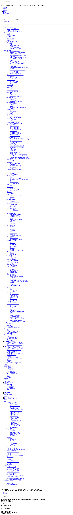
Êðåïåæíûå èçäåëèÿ (11, 355)
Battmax (12, 93)
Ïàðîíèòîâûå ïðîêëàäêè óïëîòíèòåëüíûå (15, 358)
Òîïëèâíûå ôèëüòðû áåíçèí (15, 296)
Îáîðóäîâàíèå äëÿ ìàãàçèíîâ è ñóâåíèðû (15, 75)
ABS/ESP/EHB (13, 275)
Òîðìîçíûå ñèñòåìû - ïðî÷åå (15, 285)
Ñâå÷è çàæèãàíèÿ (11, 225)
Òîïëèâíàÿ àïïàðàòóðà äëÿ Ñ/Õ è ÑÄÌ (15, 347)
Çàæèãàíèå (9, 162)
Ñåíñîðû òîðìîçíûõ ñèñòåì (15, 78)
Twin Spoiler (13, 310)
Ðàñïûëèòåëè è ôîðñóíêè (12, 337)
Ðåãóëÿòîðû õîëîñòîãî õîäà (16, 101)
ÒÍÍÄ (8, 40)
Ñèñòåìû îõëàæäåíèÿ (14, 182)
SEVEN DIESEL (8, 397)
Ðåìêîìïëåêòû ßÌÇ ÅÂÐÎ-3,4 (13, 472)
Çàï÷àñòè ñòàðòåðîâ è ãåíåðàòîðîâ (14, 169)
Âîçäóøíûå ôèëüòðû (14, 294)
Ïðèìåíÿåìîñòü (7, 21)
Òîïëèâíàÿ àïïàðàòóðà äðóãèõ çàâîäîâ (15, 348)
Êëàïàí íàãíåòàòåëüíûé (12, 351)
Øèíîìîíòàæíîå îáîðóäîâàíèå (15, 73)
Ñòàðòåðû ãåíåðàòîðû (12, 240)
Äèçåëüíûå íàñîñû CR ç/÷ (15, 127)
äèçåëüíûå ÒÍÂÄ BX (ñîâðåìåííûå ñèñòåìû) (19, 157)
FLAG (5, 391)
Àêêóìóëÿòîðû (10, 92)
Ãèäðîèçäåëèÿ (10, 42)
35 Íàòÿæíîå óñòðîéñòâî (15, 424)
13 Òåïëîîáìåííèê (13, 418)
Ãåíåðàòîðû (12, 243)
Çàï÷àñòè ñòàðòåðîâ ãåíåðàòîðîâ (17, 172)
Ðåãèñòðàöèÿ (6, 13)
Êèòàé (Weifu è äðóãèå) (9, 341)
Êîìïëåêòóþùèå (10, 44)
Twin (11, 309)
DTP (5, 383)
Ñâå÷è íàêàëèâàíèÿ (11, 236)
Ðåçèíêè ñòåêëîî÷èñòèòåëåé (16, 320)
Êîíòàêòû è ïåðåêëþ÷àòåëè (15, 178)
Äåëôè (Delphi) (7, 365)
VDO (5, 399)
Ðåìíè (8, 203)
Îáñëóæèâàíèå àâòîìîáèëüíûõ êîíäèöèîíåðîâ (19, 67)
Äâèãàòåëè (12, 403)
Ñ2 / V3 (11, 314)
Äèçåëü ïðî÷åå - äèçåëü (15, 200)
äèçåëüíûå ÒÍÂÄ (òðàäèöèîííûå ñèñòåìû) (19, 156)
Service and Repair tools (12, 90)
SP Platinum (12, 229)
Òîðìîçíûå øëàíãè (13, 258)
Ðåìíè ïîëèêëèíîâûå (14, 210)
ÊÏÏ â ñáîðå (12, 430)
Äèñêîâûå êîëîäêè (13, 271)
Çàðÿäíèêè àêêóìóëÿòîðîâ (15, 195)
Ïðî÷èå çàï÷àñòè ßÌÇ (11, 439)
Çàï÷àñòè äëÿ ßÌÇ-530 (12, 448)
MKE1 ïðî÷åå (10, 85)
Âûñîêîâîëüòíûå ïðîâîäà (15, 163)
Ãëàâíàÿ (5, 7)
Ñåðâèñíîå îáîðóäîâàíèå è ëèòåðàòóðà (12, 480)
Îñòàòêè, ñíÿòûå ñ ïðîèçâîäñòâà (14, 48)
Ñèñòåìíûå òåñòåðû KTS (15, 53)
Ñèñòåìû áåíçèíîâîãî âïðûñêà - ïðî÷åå (18, 107)
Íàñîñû (11, 106)
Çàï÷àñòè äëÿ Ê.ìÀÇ (11, 453)
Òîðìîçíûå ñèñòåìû (11, 274)
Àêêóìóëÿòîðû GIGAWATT (16, 96)
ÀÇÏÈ (5, 322)
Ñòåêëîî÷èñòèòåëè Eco (15, 315)
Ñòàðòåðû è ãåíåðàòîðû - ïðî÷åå (17, 250)
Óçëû (8, 286)
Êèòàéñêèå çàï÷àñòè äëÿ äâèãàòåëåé (15, 455)
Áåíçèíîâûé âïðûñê (11, 102)
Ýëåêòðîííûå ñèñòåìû (11, 35)
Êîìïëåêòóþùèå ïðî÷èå (14, 47)
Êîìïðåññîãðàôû (13, 62)
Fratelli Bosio (7, 392)
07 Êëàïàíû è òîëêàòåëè (15, 412)
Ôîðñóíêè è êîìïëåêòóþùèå (12, 331)
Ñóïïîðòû (9, 251)
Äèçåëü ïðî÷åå (10, 118)
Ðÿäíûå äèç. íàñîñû (14, 134)
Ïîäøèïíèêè (9, 360)
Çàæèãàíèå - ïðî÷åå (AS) (15, 165)
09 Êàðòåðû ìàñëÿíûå (14, 414)
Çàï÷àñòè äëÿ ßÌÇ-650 (12, 447)
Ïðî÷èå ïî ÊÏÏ (12, 435)
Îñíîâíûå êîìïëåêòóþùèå (12, 332)
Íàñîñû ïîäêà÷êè (13, 131)
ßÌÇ (5, 401)
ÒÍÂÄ (8, 34)
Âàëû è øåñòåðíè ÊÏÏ (14, 432)
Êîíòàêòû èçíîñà (13, 272)
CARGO (6, 379)
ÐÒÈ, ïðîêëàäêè (13, 443)
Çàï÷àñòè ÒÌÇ (10, 454)
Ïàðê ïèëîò (9, 192)
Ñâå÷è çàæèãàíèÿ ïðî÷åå (15, 235)
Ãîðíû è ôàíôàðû (10, 112)
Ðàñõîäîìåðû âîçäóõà (11, 199)
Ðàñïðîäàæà (9, 428)
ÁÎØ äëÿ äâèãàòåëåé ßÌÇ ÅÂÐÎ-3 (14, 31)
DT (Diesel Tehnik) (8, 382)
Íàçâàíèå (3, 19)
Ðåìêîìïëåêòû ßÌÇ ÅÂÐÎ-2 (13, 470)
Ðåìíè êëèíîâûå (13, 209)
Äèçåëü (11, 60)
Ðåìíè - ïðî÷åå (13, 208)
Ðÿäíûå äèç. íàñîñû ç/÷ (15, 136)
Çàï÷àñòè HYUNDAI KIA (13, 452)
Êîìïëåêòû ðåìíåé (13, 205)
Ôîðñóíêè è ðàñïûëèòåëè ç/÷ (16, 152)
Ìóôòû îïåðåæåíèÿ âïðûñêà (13, 41)
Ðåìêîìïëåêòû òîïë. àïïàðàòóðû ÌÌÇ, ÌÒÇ (15, 477)
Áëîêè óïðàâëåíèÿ (11, 109)
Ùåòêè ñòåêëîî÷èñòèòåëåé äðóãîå (14, 317)
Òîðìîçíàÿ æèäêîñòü (11, 259)
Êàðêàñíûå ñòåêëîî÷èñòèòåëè (16, 312)
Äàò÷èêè (12, 104)
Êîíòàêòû (5, 10)
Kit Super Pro (13, 269)
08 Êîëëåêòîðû (13, 413)
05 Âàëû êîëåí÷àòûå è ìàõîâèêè (16, 409)
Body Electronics (11, 80)
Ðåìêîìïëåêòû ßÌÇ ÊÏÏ (11, 473)
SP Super (12, 231)
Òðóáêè (9, 459)
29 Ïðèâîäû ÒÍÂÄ (14, 423)
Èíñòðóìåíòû (12, 445)
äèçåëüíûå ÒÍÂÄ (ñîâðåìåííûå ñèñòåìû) (18, 154)
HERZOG (6, 393)
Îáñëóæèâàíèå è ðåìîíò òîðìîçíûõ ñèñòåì (18, 280)
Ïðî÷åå (8, 194)
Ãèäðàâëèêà (12, 277)
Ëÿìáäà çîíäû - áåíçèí (14, 189)
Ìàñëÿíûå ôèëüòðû (14, 295)
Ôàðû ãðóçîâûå (13, 290)
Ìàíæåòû (9, 356)
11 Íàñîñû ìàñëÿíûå (14, 416)
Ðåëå (11, 83)
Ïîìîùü (4, 11)
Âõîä (4, 3)
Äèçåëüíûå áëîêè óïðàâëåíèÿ (13, 122)
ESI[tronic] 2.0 (10, 482)
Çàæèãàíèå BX (13, 167)
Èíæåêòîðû (12, 143)
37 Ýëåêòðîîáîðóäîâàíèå (15, 426)
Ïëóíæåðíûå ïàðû (13, 121)
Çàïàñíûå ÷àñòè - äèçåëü (15, 142)
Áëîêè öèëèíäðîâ (13, 404)
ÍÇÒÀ (5, 328)
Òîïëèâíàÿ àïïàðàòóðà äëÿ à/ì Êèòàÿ (15, 342)
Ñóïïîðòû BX (13, 254)
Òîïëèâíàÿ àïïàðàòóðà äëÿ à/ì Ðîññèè (15, 343)
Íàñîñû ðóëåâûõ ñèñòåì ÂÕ (16, 214)
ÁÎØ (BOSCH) (7, 50)
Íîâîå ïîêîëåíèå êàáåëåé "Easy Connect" (18, 55)
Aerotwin (12, 305)
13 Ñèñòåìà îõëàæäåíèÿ (15, 417)
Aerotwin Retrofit (14, 306)
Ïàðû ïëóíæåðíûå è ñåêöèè (12, 338)
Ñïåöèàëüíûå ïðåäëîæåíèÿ (9, 27)
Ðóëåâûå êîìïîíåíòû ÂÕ (15, 215)
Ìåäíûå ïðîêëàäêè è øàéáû (12, 357)
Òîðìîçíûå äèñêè (10, 264)
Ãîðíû (11, 113)
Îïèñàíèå (5, 493)
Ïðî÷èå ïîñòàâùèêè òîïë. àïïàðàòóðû (12, 346)
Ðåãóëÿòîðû (12, 245)
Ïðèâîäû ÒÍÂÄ (10, 457)
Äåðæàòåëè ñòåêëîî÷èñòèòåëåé (17, 319)
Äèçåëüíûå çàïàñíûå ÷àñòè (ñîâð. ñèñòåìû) (19, 138)
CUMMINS (7, 381)
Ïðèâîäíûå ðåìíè (13, 207)
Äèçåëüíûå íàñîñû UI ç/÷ (15, 129)
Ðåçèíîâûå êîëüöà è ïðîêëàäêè (13, 363)
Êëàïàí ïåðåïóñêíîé (11, 352)
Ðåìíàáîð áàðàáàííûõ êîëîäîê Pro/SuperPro (19, 281)
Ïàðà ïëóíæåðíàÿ (10, 386)
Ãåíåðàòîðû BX (13, 244)
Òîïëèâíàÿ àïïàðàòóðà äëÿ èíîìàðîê (14, 345)
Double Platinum (13, 226)
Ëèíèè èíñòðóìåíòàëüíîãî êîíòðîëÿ (17, 63)
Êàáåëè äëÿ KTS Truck (15, 56)
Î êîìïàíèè (5, 8)
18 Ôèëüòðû (12, 422)
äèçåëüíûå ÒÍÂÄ (13, 153)
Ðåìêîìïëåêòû (7, 465)
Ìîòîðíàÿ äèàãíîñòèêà (14, 65)
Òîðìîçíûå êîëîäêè (11, 266)
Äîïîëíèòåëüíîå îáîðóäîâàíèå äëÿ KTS (18, 57)
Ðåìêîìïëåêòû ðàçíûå (11, 474)
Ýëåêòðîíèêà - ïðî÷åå (14, 183)
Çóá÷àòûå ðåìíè (13, 204)
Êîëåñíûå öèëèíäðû (11, 173)
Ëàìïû (8, 184)
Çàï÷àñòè (9, 367)
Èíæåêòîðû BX (13, 144)
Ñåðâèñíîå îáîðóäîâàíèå (12, 373)
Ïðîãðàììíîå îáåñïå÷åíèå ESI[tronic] (17, 52)
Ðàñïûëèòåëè (10, 37)
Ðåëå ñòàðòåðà (13, 246)
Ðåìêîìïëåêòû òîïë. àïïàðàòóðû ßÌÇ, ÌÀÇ (16, 478)
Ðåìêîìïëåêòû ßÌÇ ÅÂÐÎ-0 (13, 468)
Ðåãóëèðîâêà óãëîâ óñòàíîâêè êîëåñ (17, 70)
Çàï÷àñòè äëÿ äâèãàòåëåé (10, 450)
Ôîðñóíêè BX (13, 149)
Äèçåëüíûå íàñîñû (11, 124)
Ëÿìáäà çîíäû (10, 187)
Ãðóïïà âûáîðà (10, 114)
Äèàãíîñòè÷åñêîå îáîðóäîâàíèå (13, 51)
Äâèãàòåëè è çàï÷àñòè (12, 402)
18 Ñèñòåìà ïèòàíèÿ (14, 419)
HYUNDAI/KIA (8, 394)
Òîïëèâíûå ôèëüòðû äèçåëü (15, 297)
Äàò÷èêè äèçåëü (13, 100)
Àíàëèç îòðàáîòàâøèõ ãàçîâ (16, 58)
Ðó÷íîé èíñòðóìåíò (14, 71)
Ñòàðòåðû (12, 248)
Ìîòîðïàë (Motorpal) (8, 335)
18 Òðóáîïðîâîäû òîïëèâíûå (15, 421)
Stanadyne (6, 378)
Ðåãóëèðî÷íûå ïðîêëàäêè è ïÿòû (14, 362)
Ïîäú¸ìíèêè (12, 68)
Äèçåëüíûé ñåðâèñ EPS (15, 61)
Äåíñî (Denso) (7, 366)
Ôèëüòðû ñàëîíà (13, 300)
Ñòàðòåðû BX (13, 249)
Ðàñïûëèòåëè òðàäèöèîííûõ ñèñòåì (17, 147)
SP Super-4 (12, 234)
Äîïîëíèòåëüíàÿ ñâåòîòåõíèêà (16, 219)
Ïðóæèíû (12, 46)
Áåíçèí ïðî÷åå (10, 97)
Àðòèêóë (4, 18)
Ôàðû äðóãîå (12, 291)
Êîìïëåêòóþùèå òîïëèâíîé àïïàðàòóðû (15, 353)
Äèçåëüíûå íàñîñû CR (14, 126)
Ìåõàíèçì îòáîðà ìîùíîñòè (15, 433)
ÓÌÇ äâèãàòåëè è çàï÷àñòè (13, 462)
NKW (11, 307)
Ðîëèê (11, 211)
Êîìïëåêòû (12, 407)
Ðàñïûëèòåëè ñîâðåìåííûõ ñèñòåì (17, 146)
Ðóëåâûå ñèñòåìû (11, 213)
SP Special (12, 230)
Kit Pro (11, 267)
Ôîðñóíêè (9, 36)
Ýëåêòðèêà (9, 464)
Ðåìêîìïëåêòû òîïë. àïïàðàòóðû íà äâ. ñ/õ (15, 479)
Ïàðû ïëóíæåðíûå (10, 39)
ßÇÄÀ (5, 32)
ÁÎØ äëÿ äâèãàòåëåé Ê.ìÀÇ (13, 29)
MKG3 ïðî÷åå (10, 87)
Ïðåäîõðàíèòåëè (13, 82)
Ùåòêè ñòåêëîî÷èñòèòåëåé (13, 304)
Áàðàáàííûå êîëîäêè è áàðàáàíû (16, 276)
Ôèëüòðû (9, 292)
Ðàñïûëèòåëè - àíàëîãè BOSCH (14, 327)
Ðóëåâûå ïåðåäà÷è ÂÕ (15, 216)
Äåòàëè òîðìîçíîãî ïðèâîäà (12, 116)
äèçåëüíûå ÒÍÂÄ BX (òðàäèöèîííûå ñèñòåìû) (19, 158)
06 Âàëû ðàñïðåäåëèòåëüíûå (16, 411)
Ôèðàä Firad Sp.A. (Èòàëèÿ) (10, 398)
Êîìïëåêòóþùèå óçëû (14, 45)
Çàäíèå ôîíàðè (13, 220)
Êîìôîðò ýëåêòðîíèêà (11, 175)
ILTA (5, 396)
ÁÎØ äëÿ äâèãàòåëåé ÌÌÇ (12, 30)
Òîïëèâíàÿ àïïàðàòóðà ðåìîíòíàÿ (14, 350)
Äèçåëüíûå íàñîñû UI (14, 128)
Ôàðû (11, 224)
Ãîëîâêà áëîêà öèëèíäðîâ (15, 406)
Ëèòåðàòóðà (10, 483)
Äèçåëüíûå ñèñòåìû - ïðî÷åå (16, 141)
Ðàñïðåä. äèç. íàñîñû (14, 132)
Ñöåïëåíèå (9, 438)
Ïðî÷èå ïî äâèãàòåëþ (14, 427)
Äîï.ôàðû (9, 159)
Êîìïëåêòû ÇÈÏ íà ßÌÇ (11, 467)
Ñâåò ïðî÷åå (10, 218)
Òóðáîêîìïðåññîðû (11, 460)
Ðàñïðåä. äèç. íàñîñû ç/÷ (15, 133)
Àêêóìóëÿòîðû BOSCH (15, 95)
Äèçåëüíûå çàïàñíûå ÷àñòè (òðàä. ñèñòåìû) (19, 139)
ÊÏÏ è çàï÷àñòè (10, 429)
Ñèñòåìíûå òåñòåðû (14, 72)
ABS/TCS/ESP (10, 76)
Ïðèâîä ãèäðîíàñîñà (14, 434)
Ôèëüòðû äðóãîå (13, 299)
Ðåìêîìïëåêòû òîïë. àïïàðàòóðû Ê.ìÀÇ (15, 475)
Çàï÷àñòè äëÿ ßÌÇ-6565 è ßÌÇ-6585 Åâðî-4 (16, 449)
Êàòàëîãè (12, 444)
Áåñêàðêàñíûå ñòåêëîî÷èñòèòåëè (17, 311)
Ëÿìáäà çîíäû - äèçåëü (14, 190)
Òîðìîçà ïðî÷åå (10, 255)
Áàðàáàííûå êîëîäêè (14, 270)
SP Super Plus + (13, 233)
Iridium (11, 228)
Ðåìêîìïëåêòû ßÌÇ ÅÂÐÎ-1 (13, 469)
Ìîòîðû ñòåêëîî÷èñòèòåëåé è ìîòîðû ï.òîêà (19, 179)
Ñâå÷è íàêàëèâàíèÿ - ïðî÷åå (16, 239)
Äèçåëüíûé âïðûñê (11, 137)
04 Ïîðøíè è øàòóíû (14, 408)
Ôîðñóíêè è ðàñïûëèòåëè (15, 151)
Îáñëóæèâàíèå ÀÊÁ (14, 66)
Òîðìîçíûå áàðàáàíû (11, 261)
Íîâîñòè (4, 12)
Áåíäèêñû (12, 170)
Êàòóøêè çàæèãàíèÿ (14, 168)
